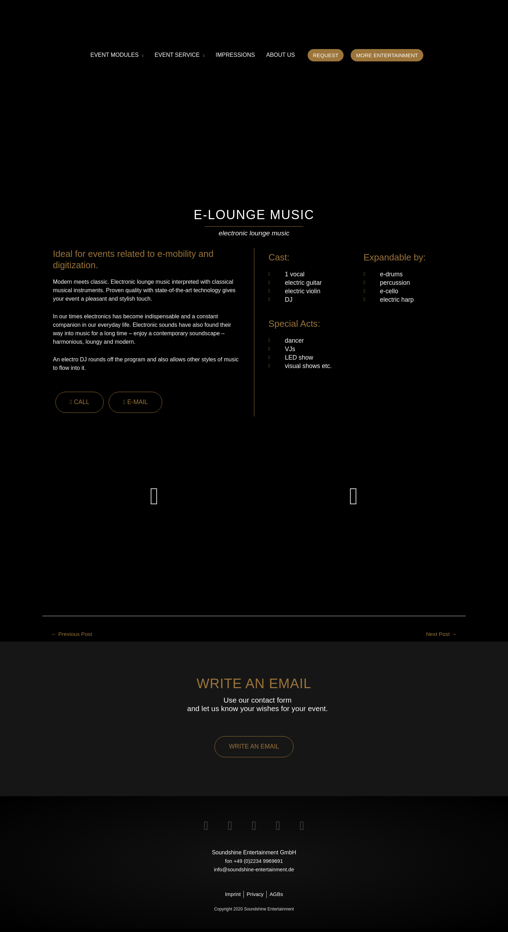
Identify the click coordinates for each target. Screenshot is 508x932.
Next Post (439, 635)
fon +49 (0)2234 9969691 (254, 863)
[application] (141, 55)
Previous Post (74, 635)
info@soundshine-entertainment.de (254, 871)
